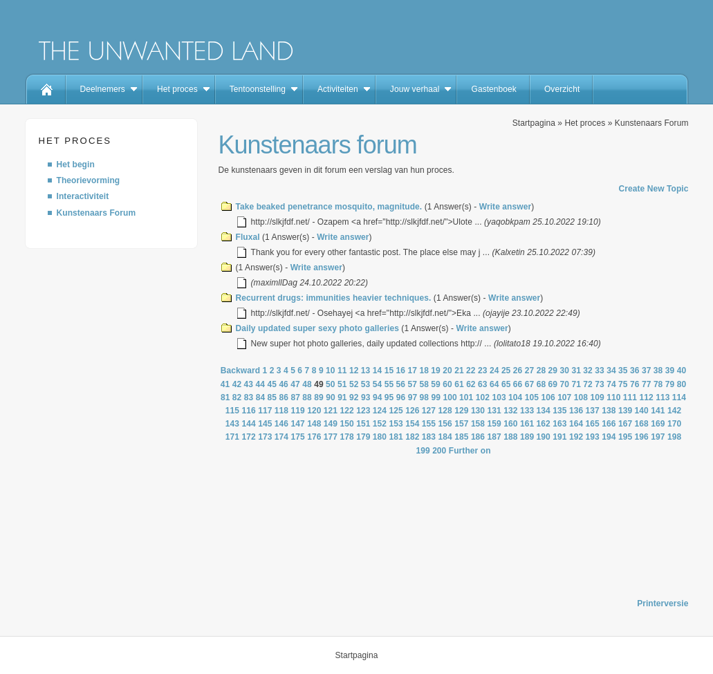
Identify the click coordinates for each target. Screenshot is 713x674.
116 (248, 410)
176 (314, 437)
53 (366, 384)
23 (483, 370)
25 (506, 370)
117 (265, 410)
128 (445, 410)
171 (232, 437)
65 (506, 384)
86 (284, 397)
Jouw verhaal (415, 89)
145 (265, 424)
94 (377, 397)
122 (347, 410)
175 (297, 437)
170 (674, 424)
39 (670, 370)
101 (466, 397)
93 (366, 397)
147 (297, 424)
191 (559, 437)
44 (261, 384)
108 (581, 397)
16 (401, 370)
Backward (240, 370)
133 (527, 410)
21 (459, 370)
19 (436, 370)
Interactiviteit (83, 196)
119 (297, 410)
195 (625, 437)
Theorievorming (88, 180)
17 (413, 370)
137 (593, 410)
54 (377, 384)
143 (232, 424)
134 (543, 410)
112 (646, 397)
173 (265, 437)
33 (599, 370)
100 (449, 397)
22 (471, 370)
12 (354, 370)
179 (363, 437)
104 (515, 397)
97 (413, 397)
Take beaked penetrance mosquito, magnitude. (329, 207)
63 (483, 384)
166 (608, 424)
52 (354, 384)
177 (330, 437)
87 (295, 397)
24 (494, 370)
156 (445, 424)
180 (380, 437)
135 (559, 410)
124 (380, 410)
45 (272, 384)
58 (424, 384)
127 (429, 410)
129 (461, 410)
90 (330, 397)
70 (565, 384)
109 (597, 397)
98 (424, 397)
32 (588, 370)
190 (543, 437)
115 (232, 410)
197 (658, 437)
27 (530, 370)
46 (283, 384)
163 (559, 424)
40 (682, 370)
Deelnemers (102, 89)
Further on (470, 451)
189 (527, 437)
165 (593, 424)
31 (576, 370)
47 (295, 384)
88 (307, 397)
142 (674, 410)
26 (518, 370)
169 (658, 424)
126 (412, 410)
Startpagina (533, 123)
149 (330, 424)
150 (347, 424)
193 (593, 437)
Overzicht (562, 89)
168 (642, 424)
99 (436, 397)
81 (225, 397)
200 (439, 451)
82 (237, 397)
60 (447, 384)
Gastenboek (493, 89)
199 (422, 451)
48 (307, 384)
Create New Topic (653, 189)
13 (366, 370)
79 (670, 384)
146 (281, 424)
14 (377, 370)
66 (518, 384)
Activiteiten (337, 89)
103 (499, 397)
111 (630, 397)
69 (553, 384)
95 (389, 397)
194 (608, 437)
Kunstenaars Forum (96, 213)
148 (314, 424)
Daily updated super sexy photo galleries (317, 328)
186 (478, 437)
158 (478, 424)
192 (576, 437)
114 (679, 397)
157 (461, 424)
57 (413, 384)
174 (281, 437)
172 (248, 437)
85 (272, 397)
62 (471, 384)
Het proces (177, 89)
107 (564, 397)
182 (412, 437)
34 (611, 370)
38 (658, 370)
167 (625, 424)
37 (646, 370)
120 (314, 410)
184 (445, 437)
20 (447, 370)
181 (396, 437)
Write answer (505, 207)
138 (608, 410)
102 (483, 397)
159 (494, 424)
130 (478, 410)
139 (625, 410)
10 (330, 370)
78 (658, 384)
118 (281, 410)
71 (576, 384)
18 (424, 370)
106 (548, 397)
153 (396, 424)
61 (459, 384)
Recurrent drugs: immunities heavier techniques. (334, 298)
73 (599, 384)
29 (553, 370)
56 (401, 384)
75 (623, 384)
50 (330, 384)
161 (527, 424)
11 (342, 370)
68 (541, 384)
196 (642, 437)
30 (564, 370)
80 (682, 384)
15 (389, 370)
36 (635, 370)
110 (613, 397)
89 (319, 397)
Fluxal (248, 237)
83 (249, 397)
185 (461, 437)
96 (401, 397)
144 (248, 424)
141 (658, 410)
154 (412, 424)
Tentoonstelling (258, 89)
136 (576, 410)
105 (532, 397)
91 (342, 397)
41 (225, 384)
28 (541, 370)
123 (363, 410)
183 (429, 437)
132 (510, 410)
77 (646, 384)
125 (396, 410)
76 (635, 384)
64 (494, 384)
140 (642, 410)
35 (623, 370)
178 (347, 437)
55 (389, 384)
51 (342, 384)
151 (363, 424)
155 (429, 424)
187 (494, 437)
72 (588, 384)
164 (576, 424)
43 (249, 384)
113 (662, 397)
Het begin (76, 164)
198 (674, 437)
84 (261, 397)
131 (494, 410)
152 (380, 424)
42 (237, 384)
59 (436, 384)
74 (611, 384)
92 (354, 397)
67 (530, 384)
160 (510, 424)
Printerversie (662, 603)
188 (510, 437)
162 (543, 424)
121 (330, 410)
